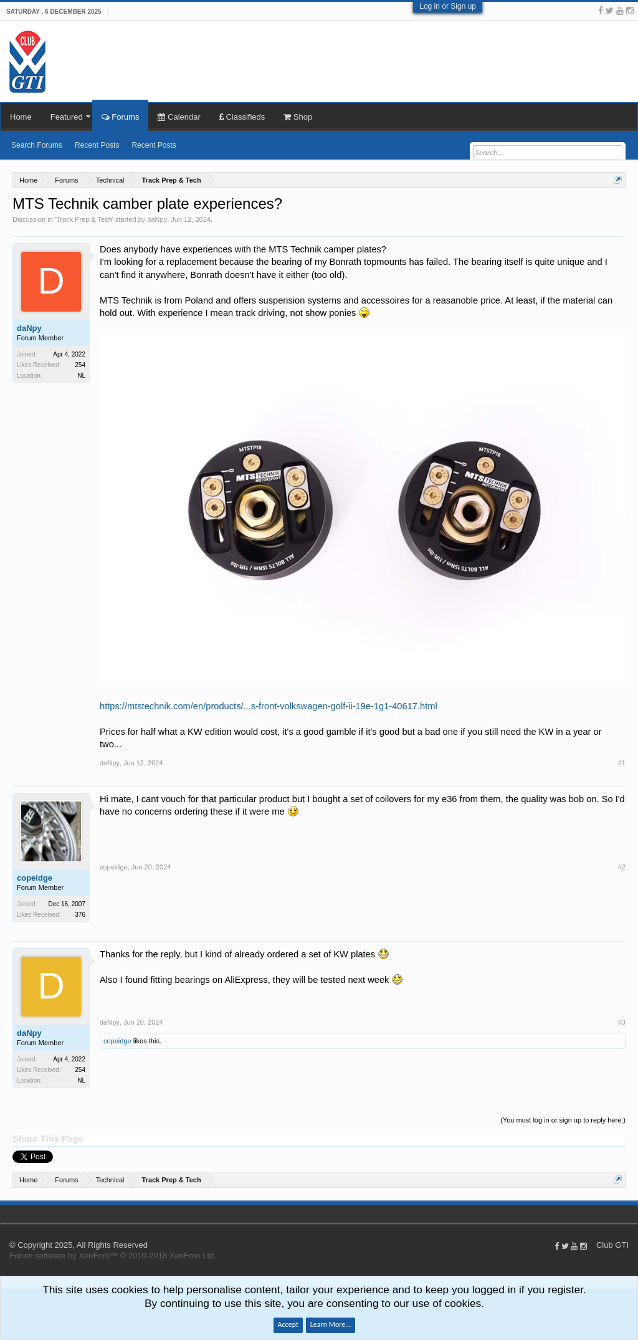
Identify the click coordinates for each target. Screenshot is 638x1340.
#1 (622, 763)
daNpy (157, 219)
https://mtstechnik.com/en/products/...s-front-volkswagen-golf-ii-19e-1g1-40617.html (268, 706)
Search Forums (36, 145)
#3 (622, 1022)
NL (81, 375)
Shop (297, 117)
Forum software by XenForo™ (112, 1255)
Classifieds (242, 117)
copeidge (34, 878)
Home (21, 117)
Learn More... (330, 1324)
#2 (622, 867)
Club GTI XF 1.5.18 (6, 1213)
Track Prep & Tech (84, 219)
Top (632, 1213)
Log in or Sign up (447, 6)
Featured (66, 117)
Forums (121, 117)
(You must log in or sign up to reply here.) (563, 1120)
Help (619, 1213)
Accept (288, 1324)
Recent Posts (97, 145)
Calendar (179, 117)
